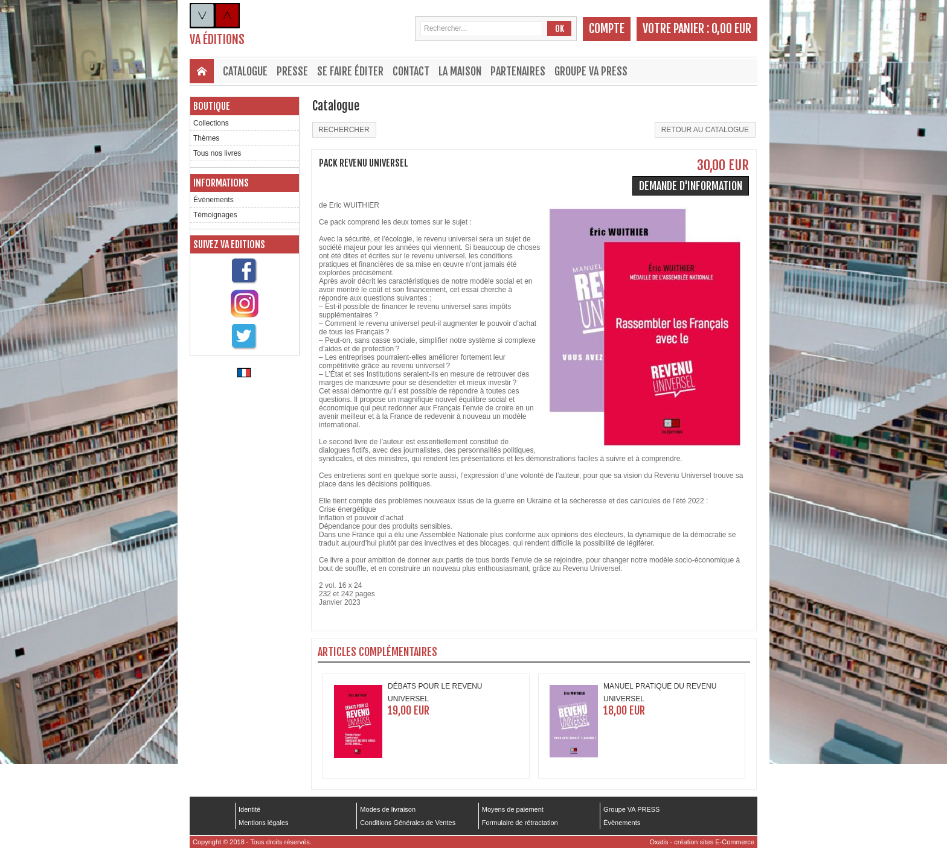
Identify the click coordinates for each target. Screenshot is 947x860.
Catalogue (245, 71)
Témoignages (215, 215)
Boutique (211, 106)
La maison (459, 71)
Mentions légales (264, 822)
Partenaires (517, 71)
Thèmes (206, 138)
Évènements (213, 200)
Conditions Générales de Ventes (407, 822)
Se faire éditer (350, 71)
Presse (292, 71)
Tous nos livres (217, 153)
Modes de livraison (388, 809)
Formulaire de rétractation (520, 822)
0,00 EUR (731, 28)
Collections (211, 123)
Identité (249, 809)
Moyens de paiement (513, 809)
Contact (411, 71)
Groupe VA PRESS (591, 71)
